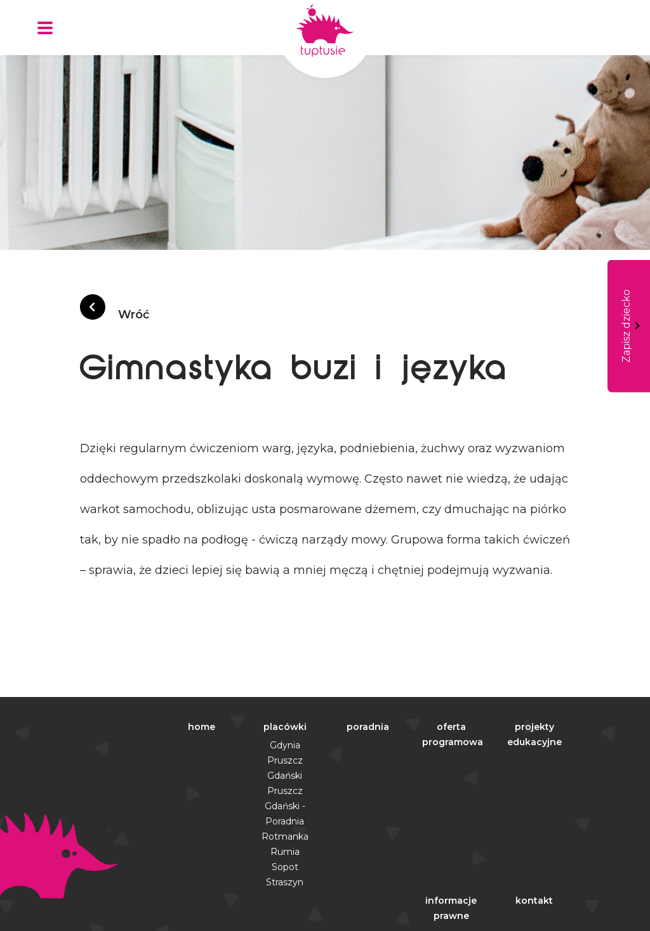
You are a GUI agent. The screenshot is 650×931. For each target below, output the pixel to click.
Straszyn (284, 882)
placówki (285, 726)
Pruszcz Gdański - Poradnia (285, 806)
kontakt (534, 900)
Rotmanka (285, 836)
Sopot (285, 867)
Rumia (285, 851)
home (201, 726)
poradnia (368, 726)
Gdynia (285, 745)
